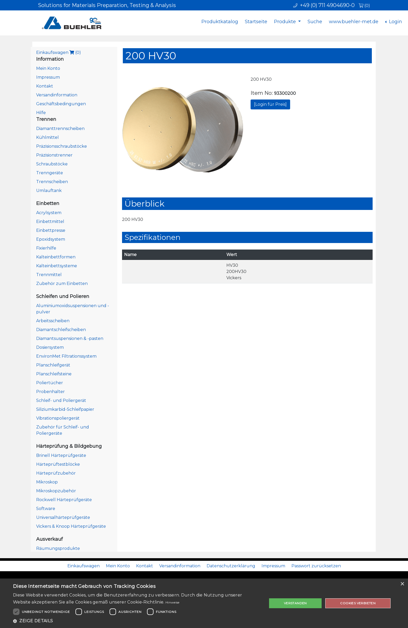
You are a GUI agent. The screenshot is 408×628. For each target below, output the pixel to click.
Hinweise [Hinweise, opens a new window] (172, 602)
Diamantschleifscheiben (61, 329)
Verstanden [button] (295, 603)
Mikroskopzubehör (56, 490)
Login (395, 21)
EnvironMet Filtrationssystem (66, 356)
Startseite (256, 21)
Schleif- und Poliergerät (61, 400)
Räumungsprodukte (58, 548)
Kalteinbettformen (55, 256)
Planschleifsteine (54, 373)
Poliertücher (49, 382)
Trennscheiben (52, 181)
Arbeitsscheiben (52, 320)
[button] (136, 621)
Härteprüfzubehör (56, 473)
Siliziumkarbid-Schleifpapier (65, 409)
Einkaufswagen (58, 52)
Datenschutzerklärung (231, 565)
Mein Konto (48, 68)
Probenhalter (50, 391)
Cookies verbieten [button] (357, 603)
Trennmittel (49, 274)
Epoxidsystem (50, 239)
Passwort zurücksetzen (316, 565)
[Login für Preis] (270, 104)
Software (45, 508)
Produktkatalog (219, 21)
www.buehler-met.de (353, 21)
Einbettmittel (50, 221)
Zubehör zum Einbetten (62, 283)
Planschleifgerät (53, 365)
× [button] (402, 584)
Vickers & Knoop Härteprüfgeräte (71, 526)
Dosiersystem (50, 347)
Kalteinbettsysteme (56, 265)
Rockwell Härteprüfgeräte (64, 499)
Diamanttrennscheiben (60, 128)
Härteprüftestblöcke (58, 464)
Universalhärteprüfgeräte (63, 517)
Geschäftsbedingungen (61, 103)
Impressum (48, 77)
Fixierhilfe (46, 248)
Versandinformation (56, 94)
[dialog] (204, 603)
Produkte (285, 21)
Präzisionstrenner (54, 155)
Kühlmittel (47, 137)
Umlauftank (49, 190)
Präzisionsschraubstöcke (61, 146)
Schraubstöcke (52, 163)
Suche (315, 21)
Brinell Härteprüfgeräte (61, 455)
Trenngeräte (49, 172)
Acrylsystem (48, 212)
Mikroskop (47, 482)
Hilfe (41, 112)
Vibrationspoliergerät (58, 418)
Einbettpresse (50, 230)
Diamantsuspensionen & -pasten (69, 338)
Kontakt (44, 86)
